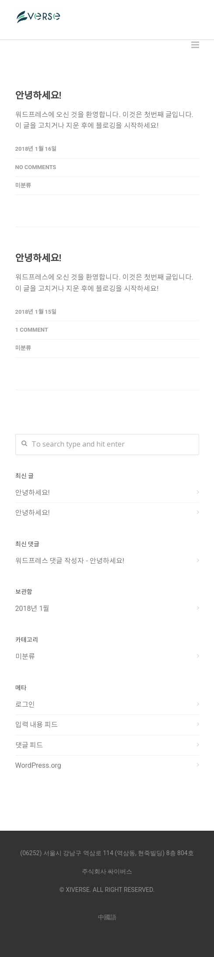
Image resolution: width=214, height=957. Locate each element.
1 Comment (31, 329)
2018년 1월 (32, 608)
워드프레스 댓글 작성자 (49, 561)
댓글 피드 (29, 745)
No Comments (35, 167)
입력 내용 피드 (36, 725)
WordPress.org (38, 765)
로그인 (25, 704)
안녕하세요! (38, 95)
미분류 (23, 185)
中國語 (107, 917)
